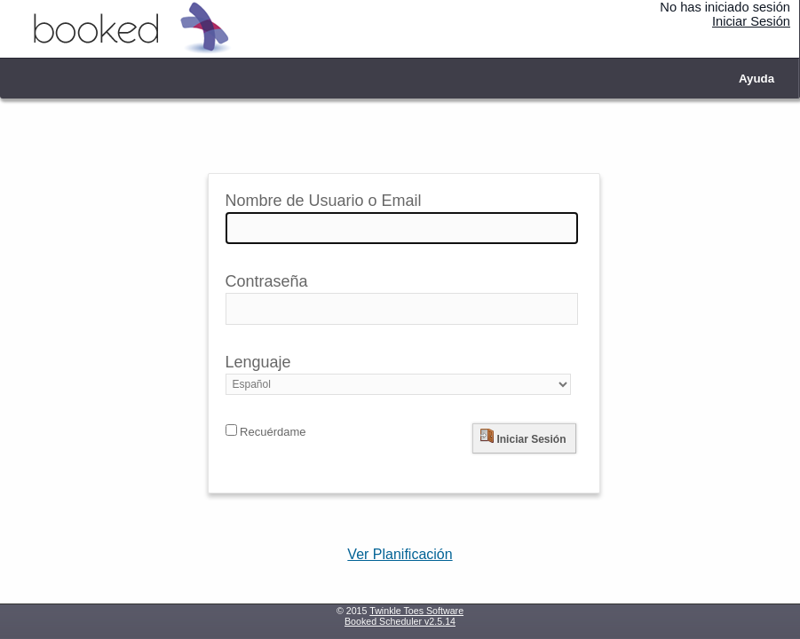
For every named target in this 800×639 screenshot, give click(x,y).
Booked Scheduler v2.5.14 (400, 621)
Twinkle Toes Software (416, 610)
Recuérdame (266, 431)
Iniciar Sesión (751, 21)
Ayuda (756, 78)
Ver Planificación (399, 554)
